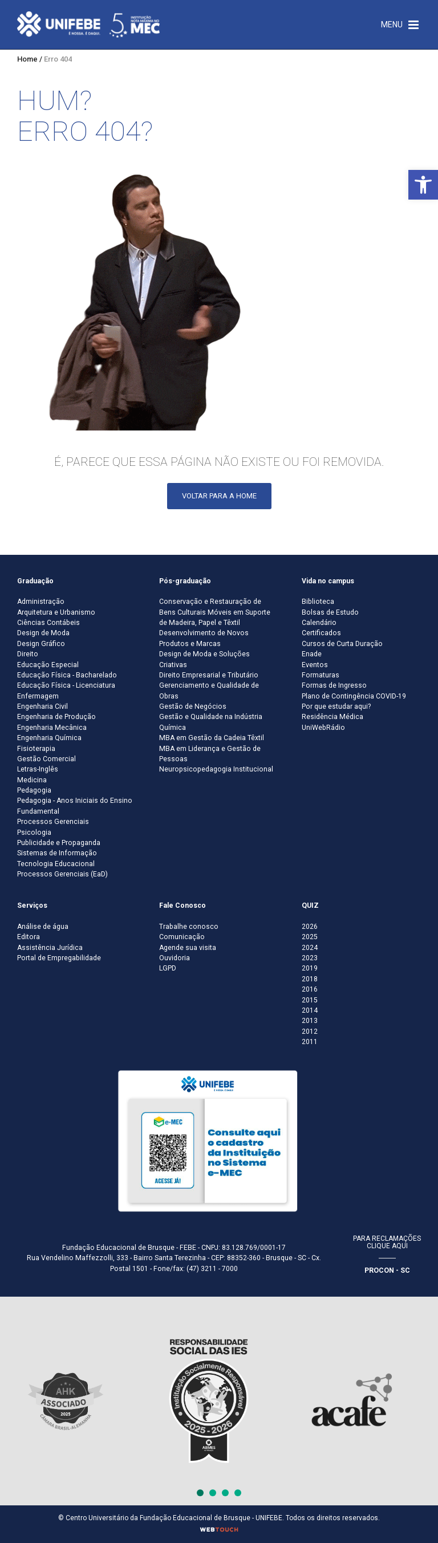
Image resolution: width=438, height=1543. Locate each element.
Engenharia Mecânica (52, 728)
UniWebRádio (323, 728)
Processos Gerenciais (53, 822)
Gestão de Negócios (192, 706)
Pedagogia (34, 790)
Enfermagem (38, 696)
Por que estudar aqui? (336, 706)
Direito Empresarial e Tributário (208, 675)
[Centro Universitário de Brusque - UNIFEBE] (88, 24)
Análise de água (42, 927)
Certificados (321, 633)
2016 (310, 989)
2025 (310, 937)
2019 (310, 968)
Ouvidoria (174, 958)
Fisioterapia (36, 749)
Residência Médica (332, 717)
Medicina (32, 780)
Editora (28, 937)
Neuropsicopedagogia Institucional (216, 769)
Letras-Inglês (37, 769)
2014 (310, 1010)
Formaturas (320, 675)
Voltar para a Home (219, 496)
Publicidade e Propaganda (58, 843)
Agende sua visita (187, 948)
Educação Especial (48, 665)
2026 (310, 927)
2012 (310, 1032)
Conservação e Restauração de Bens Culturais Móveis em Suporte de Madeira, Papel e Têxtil (214, 612)
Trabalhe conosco (188, 927)
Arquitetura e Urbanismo (56, 612)
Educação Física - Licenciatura (66, 685)
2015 (310, 1000)
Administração (40, 602)
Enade (312, 654)
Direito (27, 654)
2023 (310, 958)
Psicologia (34, 833)
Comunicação (182, 937)
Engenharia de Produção (56, 717)
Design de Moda (43, 633)
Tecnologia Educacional (56, 864)
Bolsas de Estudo (330, 612)
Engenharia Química (49, 738)
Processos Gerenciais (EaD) (62, 874)
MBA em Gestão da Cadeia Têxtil (211, 738)
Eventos (315, 665)
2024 (310, 948)
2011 (310, 1042)
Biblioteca (318, 602)
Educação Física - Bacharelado (67, 675)
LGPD (167, 968)
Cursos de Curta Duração (342, 644)
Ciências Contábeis (48, 623)
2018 (310, 979)
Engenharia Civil (42, 706)
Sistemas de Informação (57, 853)
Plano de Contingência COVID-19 (354, 696)
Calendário (319, 623)
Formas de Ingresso (334, 685)
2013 (310, 1021)
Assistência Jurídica (50, 948)
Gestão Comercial (46, 759)
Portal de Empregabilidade (59, 958)
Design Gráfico (41, 644)
